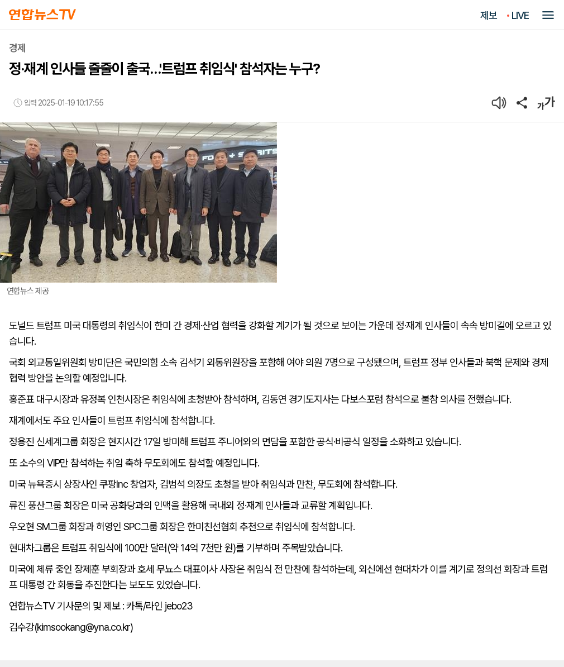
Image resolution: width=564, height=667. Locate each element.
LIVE (520, 15)
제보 (488, 15)
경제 (17, 48)
